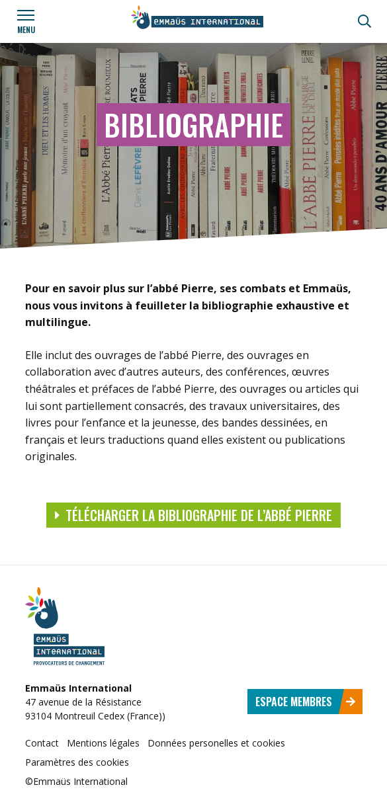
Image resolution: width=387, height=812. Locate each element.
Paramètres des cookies (77, 762)
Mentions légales (103, 743)
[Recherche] (364, 21)
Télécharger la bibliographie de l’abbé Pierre (194, 515)
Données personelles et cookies (216, 743)
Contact (42, 743)
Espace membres (305, 702)
